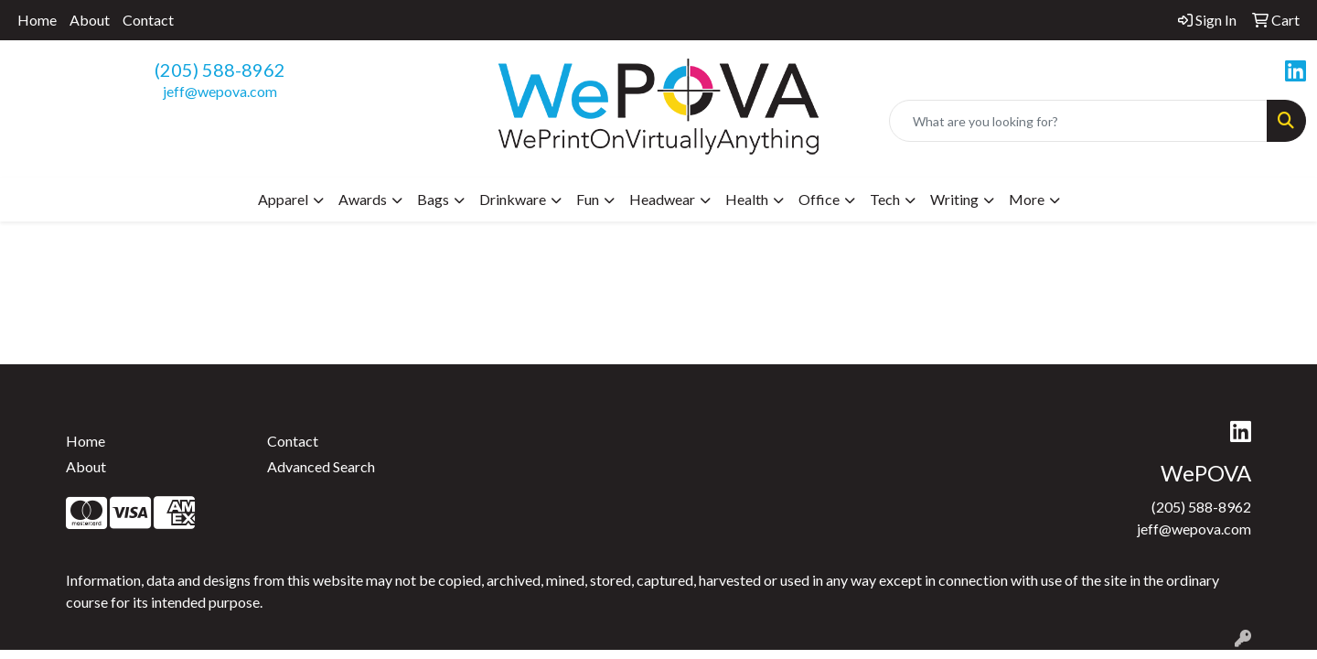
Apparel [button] (283, 199)
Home (37, 19)
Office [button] (819, 199)
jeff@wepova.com (220, 91)
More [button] (1026, 199)
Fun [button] (587, 199)
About (90, 19)
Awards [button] (362, 199)
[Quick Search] (1078, 121)
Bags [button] (433, 199)
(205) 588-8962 (220, 70)
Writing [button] (954, 199)
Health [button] (746, 199)
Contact (148, 19)
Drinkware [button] (512, 199)
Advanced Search (321, 466)
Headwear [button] (662, 199)
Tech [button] (885, 199)
